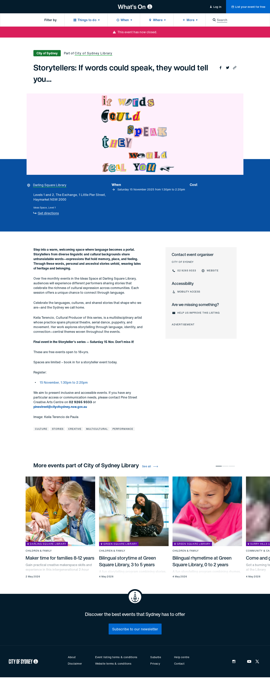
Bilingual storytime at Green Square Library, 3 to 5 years (127, 561)
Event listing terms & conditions (116, 657)
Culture (41, 429)
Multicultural (97, 429)
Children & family (39, 550)
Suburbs (155, 657)
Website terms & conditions (113, 663)
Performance (123, 429)
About (72, 657)
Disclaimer (75, 663)
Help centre (181, 657)
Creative (74, 429)
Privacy (155, 663)
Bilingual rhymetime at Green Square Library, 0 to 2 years (202, 561)
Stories (58, 429)
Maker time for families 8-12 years (60, 557)
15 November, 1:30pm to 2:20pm (64, 382)
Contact (179, 663)
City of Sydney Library (93, 53)
